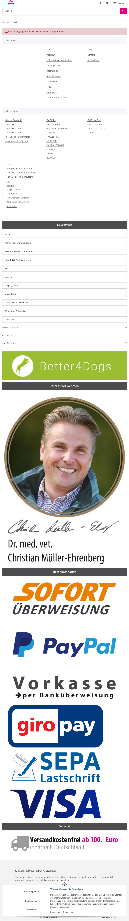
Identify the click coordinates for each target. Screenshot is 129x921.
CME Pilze (7, 335)
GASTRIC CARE (53, 124)
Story (89, 49)
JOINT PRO (51, 132)
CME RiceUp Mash (14, 132)
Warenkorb (51, 92)
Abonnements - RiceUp (16, 141)
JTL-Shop (113, 917)
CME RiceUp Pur (13, 128)
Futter (9, 164)
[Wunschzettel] (107, 3)
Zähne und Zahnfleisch (18, 202)
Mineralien (12, 206)
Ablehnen (31, 909)
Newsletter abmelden (56, 97)
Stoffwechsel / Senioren (18, 197)
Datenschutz (69, 912)
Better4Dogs (93, 60)
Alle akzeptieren (31, 891)
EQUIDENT (51, 149)
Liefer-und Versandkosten (58, 60)
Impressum (56, 912)
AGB (48, 49)
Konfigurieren (32, 901)
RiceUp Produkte (10, 327)
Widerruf (50, 54)
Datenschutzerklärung (65, 877)
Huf (8, 181)
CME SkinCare (9, 343)
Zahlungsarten (53, 65)
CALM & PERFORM (55, 145)
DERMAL (50, 153)
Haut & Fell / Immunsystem (20, 176)
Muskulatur (12, 193)
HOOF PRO (51, 141)
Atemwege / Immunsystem (19, 168)
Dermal (91, 132)
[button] (100, 3)
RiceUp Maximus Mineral (17, 136)
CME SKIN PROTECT (96, 124)
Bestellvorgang (53, 76)
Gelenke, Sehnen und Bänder (21, 172)
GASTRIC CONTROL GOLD (58, 128)
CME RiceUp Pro (13, 124)
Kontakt (91, 54)
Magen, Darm (13, 189)
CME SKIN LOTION (96, 128)
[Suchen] (61, 11)
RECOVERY (51, 157)
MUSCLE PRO (52, 136)
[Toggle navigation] (3, 2)
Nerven (10, 185)
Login (49, 86)
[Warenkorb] (119, 3)
